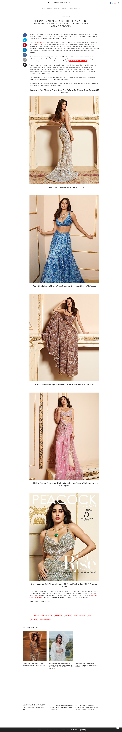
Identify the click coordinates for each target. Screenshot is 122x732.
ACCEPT (83, 730)
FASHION (42, 8)
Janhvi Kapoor (41, 42)
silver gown (34, 619)
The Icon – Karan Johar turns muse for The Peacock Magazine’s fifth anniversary (61, 707)
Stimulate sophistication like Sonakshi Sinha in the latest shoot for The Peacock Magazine (86, 707)
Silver (89, 615)
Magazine (57, 8)
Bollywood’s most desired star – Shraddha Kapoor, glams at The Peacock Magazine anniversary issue (34, 706)
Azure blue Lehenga (39, 615)
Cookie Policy (75, 730)
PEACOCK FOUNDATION (74, 8)
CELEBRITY (49, 8)
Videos (64, 8)
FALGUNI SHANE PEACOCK (78, 61)
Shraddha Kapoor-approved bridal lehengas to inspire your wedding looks (86, 665)
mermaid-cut (68, 615)
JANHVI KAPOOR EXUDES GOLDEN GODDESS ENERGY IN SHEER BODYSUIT (34, 664)
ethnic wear (49, 615)
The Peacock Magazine (45, 619)
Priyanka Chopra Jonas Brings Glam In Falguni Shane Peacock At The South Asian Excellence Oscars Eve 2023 (61, 666)
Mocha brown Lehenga (79, 615)
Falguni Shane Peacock (61, 30)
